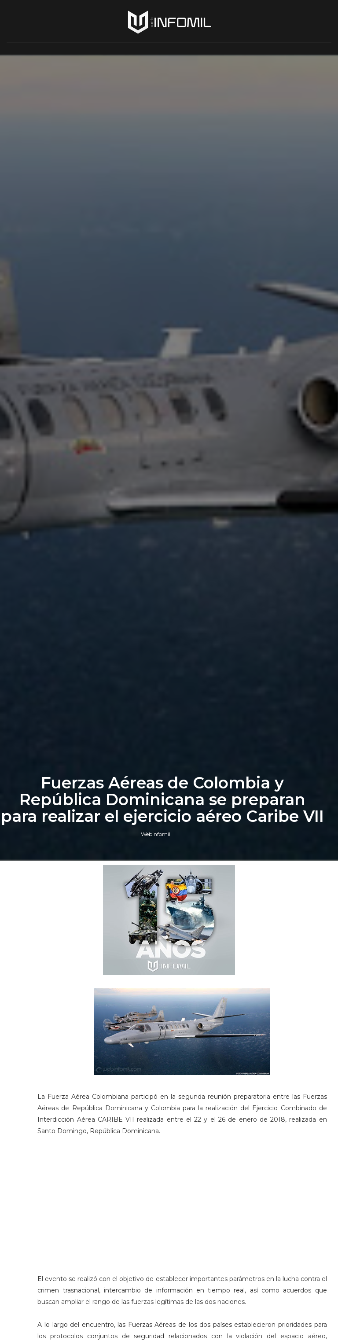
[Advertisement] (182, 1215)
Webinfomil (155, 834)
